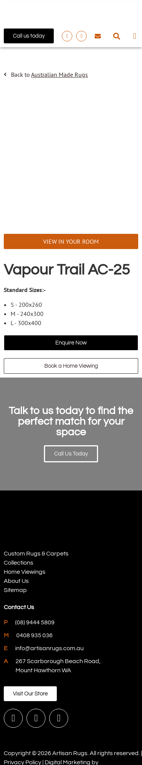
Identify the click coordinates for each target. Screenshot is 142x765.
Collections (18, 529)
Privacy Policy (22, 728)
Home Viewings (24, 538)
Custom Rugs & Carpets (36, 520)
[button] (117, 36)
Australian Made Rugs (59, 74)
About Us (16, 547)
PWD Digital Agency (31, 738)
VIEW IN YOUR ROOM (71, 208)
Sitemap (15, 557)
